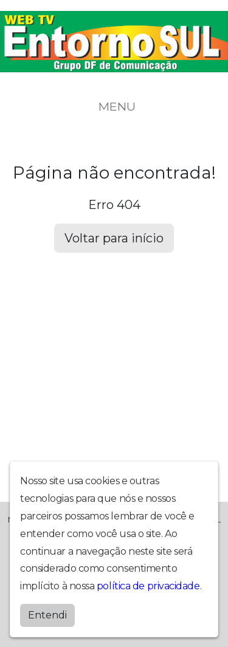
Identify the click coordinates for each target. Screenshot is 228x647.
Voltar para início (114, 238)
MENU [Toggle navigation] (114, 106)
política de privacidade (148, 586)
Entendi (47, 615)
